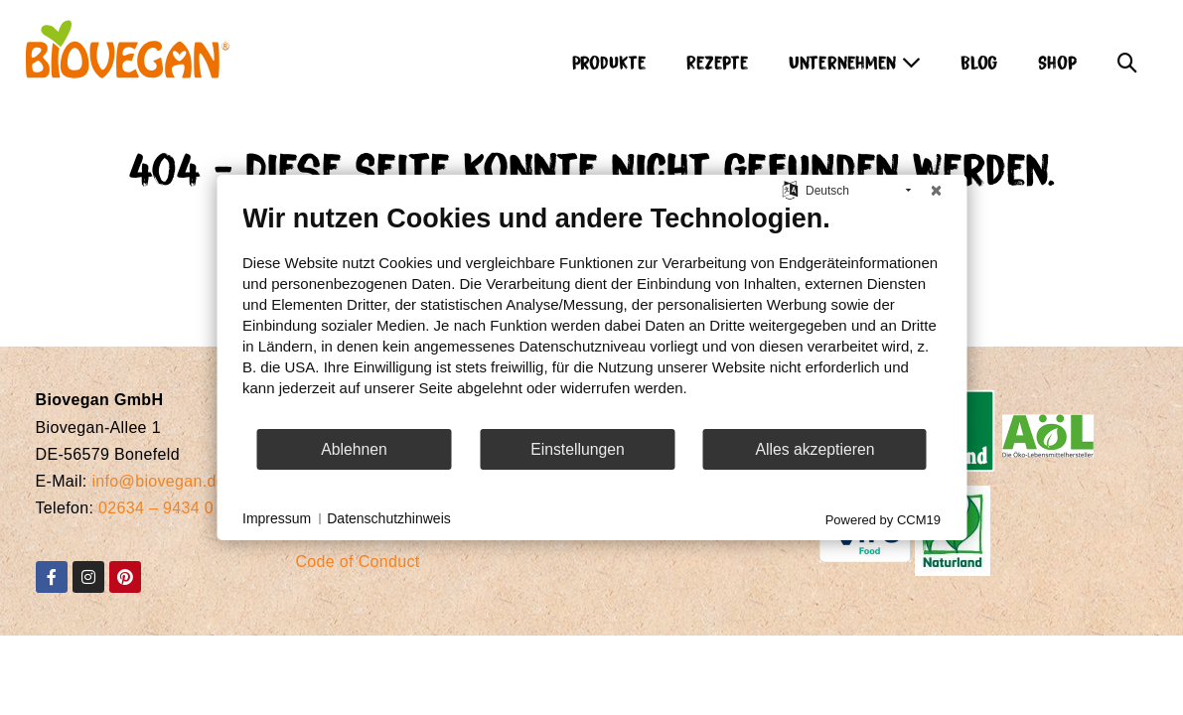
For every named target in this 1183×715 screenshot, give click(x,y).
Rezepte (717, 61)
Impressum (276, 518)
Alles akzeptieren (814, 449)
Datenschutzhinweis (389, 518)
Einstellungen (577, 449)
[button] (1127, 56)
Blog (979, 61)
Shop (1058, 61)
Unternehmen (855, 61)
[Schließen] (936, 191)
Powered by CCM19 (883, 519)
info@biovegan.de (158, 481)
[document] (591, 315)
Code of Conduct (357, 561)
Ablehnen (354, 449)
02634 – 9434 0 (156, 508)
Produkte (609, 61)
